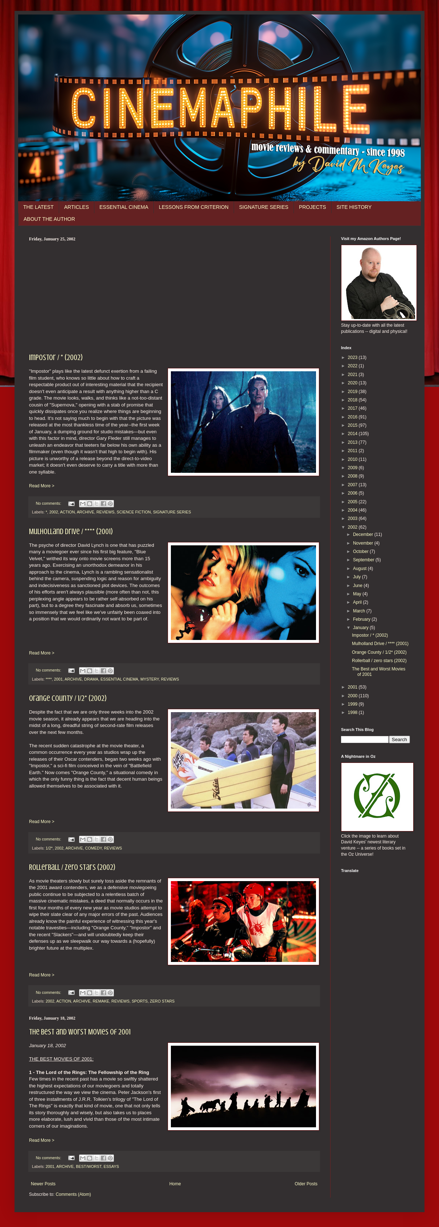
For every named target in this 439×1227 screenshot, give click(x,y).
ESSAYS (111, 1166)
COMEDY (93, 848)
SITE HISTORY (354, 207)
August (360, 568)
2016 (353, 417)
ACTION (67, 512)
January (361, 627)
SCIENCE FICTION (133, 512)
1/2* (49, 848)
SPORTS (140, 1001)
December (363, 534)
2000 (353, 695)
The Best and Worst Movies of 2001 (80, 1031)
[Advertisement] (174, 296)
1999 (353, 704)
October (361, 551)
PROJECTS (312, 207)
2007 (353, 484)
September (364, 559)
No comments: (49, 503)
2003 (353, 518)
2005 (353, 501)
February (362, 619)
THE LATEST (38, 207)
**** (49, 679)
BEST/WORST (88, 1166)
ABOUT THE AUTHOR (49, 219)
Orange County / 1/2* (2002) (68, 698)
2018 (353, 399)
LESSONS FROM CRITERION (194, 207)
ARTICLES (76, 207)
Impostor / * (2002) (56, 357)
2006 (353, 493)
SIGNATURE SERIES (263, 207)
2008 (353, 476)
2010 (353, 459)
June (358, 585)
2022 (353, 365)
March (359, 611)
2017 (353, 408)
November (363, 543)
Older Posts (306, 1183)
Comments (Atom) (73, 1194)
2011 (353, 450)
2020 (353, 382)
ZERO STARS (162, 1001)
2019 (353, 391)
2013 (353, 442)
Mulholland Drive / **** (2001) (71, 531)
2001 (58, 679)
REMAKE (101, 1001)
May (357, 593)
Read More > (41, 485)
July (357, 576)
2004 (353, 510)
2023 (353, 357)
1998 (353, 712)
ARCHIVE (85, 512)
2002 (53, 512)
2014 (353, 433)
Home (175, 1183)
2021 (353, 374)
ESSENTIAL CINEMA (123, 207)
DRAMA (91, 679)
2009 (353, 467)
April (358, 602)
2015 (353, 425)
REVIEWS (106, 512)
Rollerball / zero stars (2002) (72, 867)
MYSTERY (149, 679)
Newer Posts (43, 1183)
